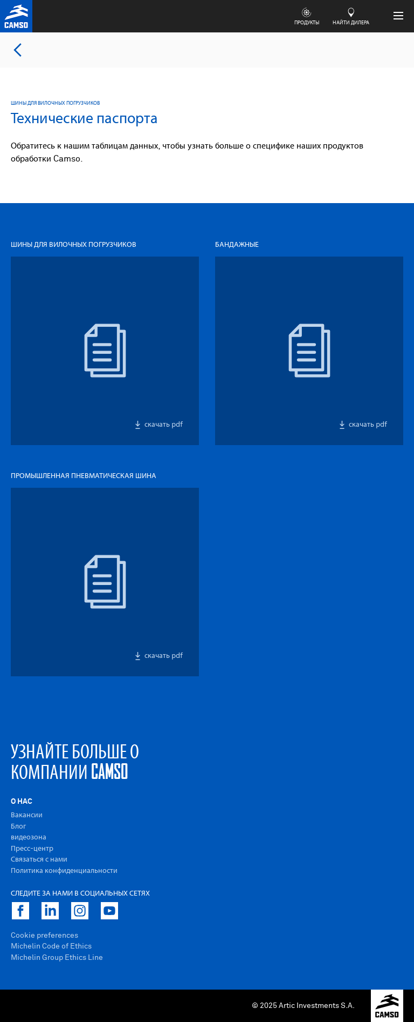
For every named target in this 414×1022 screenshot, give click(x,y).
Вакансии (27, 815)
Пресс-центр (32, 848)
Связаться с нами (39, 859)
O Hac (21, 801)
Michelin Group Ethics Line (57, 958)
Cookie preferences (44, 935)
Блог (18, 826)
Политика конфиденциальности (64, 871)
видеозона (28, 837)
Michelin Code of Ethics (51, 946)
